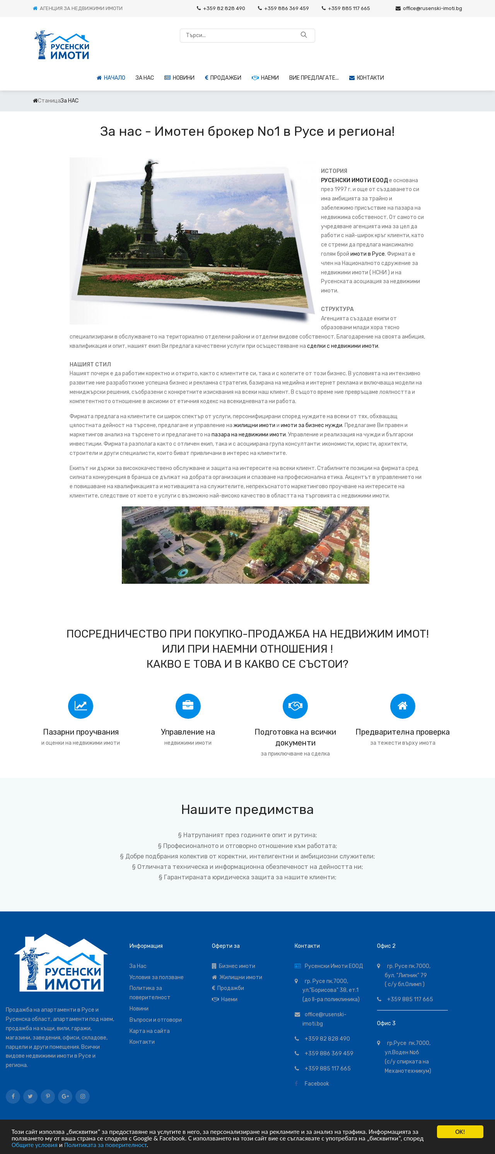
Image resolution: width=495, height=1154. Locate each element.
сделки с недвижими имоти (342, 346)
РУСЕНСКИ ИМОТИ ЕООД (354, 180)
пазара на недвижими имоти (249, 434)
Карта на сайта (150, 1031)
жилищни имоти (254, 425)
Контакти (366, 78)
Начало (111, 78)
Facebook (315, 1083)
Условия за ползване (157, 977)
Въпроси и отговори (156, 1020)
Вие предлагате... (314, 78)
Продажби (223, 78)
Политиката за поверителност (105, 1145)
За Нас (138, 966)
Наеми (265, 78)
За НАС (145, 78)
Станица (49, 100)
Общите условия (35, 1145)
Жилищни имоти (237, 977)
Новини (179, 78)
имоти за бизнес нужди (311, 425)
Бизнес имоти (233, 966)
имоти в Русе (367, 254)
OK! (460, 1132)
